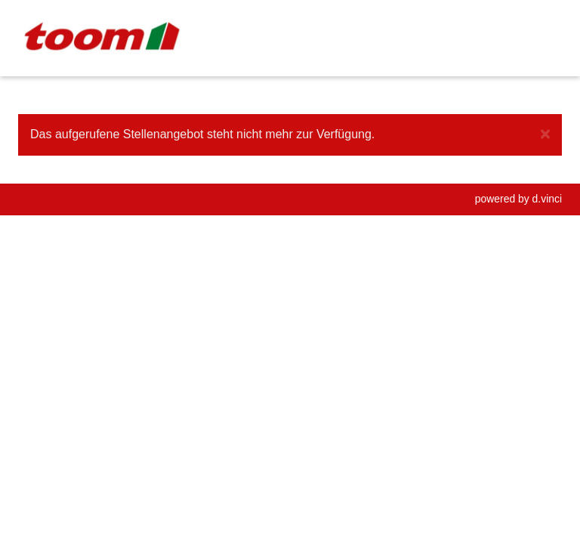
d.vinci (547, 199)
